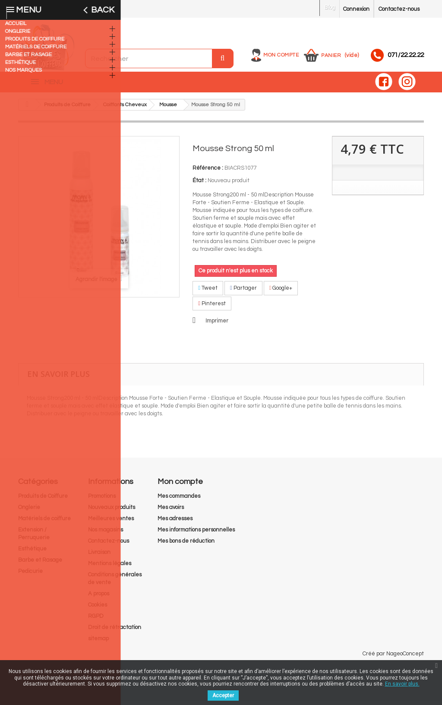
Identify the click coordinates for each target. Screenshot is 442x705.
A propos (98, 598)
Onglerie (29, 512)
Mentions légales (109, 568)
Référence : (208, 172)
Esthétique (32, 553)
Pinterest (212, 308)
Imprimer (216, 325)
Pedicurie (30, 575)
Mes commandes (179, 500)
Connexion (356, 9)
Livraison (99, 556)
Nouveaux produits (111, 512)
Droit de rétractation (114, 632)
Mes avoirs (171, 512)
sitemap (98, 643)
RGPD (96, 620)
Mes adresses (175, 523)
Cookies (97, 609)
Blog (329, 7)
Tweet (208, 292)
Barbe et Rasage (40, 564)
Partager (243, 292)
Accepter (223, 695)
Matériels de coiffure (44, 523)
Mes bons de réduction (186, 545)
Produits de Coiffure (43, 500)
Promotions (102, 500)
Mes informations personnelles (196, 534)
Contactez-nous (399, 9)
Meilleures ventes (111, 523)
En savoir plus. (402, 684)
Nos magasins (105, 534)
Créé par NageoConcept (393, 658)
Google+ (281, 292)
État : (199, 185)
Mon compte (281, 55)
